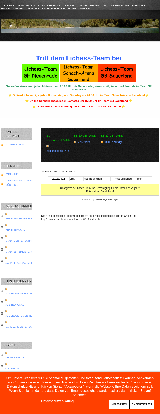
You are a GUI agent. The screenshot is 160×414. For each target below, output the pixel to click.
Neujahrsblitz (15, 357)
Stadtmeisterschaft (20, 240)
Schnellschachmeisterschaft (27, 262)
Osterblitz (13, 368)
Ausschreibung (49, 5)
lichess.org (15, 144)
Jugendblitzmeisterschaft (24, 315)
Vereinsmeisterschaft (21, 218)
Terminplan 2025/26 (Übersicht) (19, 182)
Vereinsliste (120, 5)
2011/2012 (58, 178)
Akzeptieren (142, 404)
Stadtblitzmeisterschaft (23, 251)
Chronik (68, 5)
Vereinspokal (15, 229)
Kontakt (33, 8)
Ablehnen (119, 404)
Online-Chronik (88, 5)
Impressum (87, 8)
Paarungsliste (123, 178)
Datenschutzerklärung (59, 8)
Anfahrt (18, 8)
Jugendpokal (14, 304)
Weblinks (138, 5)
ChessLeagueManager (106, 199)
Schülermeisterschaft (22, 326)
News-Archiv (26, 5)
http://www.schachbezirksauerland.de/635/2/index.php (71, 219)
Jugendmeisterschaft (21, 293)
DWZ (105, 5)
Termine (12, 174)
